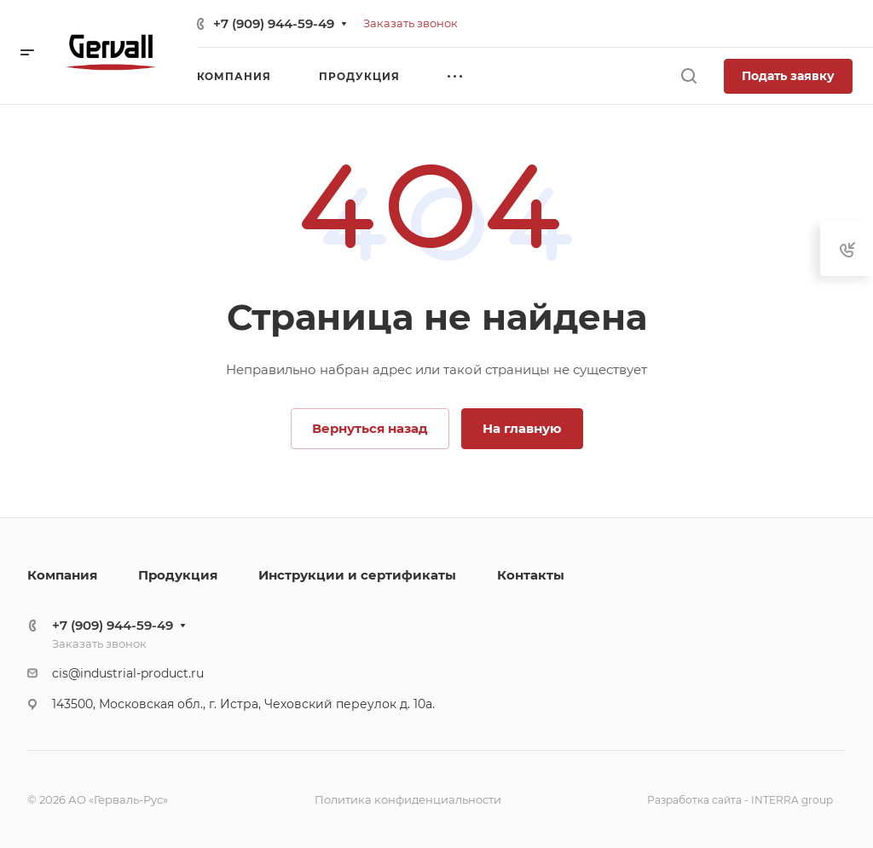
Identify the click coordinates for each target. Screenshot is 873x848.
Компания (62, 575)
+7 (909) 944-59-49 (273, 23)
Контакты (530, 575)
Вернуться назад (370, 428)
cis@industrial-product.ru (128, 673)
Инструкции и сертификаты (357, 575)
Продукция (177, 575)
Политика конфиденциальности (408, 799)
